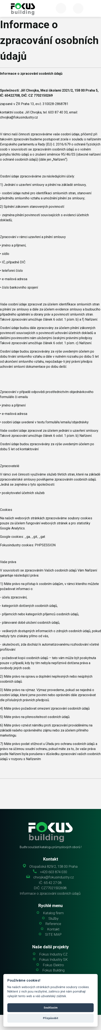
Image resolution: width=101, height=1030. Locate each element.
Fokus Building (53, 970)
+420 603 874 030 (53, 872)
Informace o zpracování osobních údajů (50, 893)
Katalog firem (53, 913)
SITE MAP (53, 934)
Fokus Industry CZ (53, 954)
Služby (53, 918)
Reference (53, 924)
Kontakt (53, 929)
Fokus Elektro (53, 965)
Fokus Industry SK (53, 959)
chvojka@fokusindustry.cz (53, 877)
